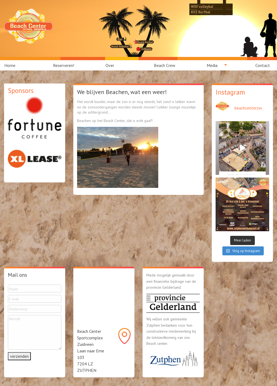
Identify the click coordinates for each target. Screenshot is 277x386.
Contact (262, 65)
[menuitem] (13, 65)
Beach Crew (164, 65)
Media (212, 65)
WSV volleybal (202, 6)
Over (109, 65)
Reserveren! (63, 65)
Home (9, 65)
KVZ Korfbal (200, 12)
